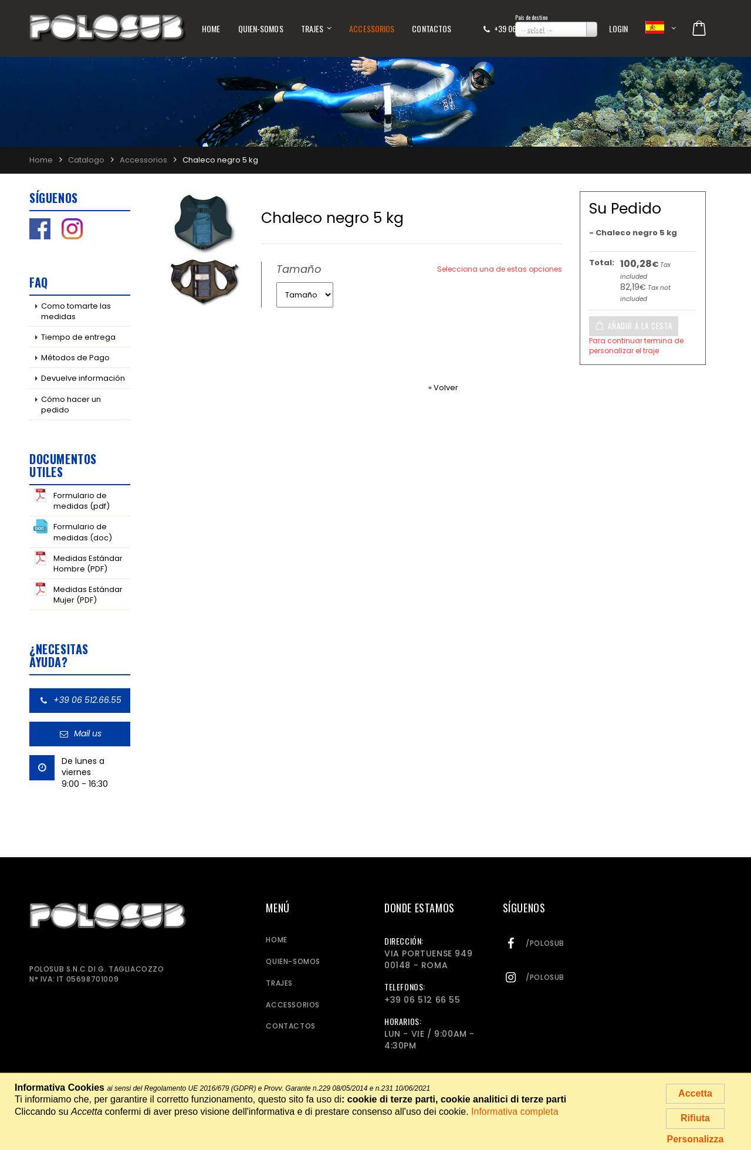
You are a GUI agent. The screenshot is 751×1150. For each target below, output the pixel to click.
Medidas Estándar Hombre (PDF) (78, 562)
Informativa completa (515, 1112)
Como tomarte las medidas (76, 311)
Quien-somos (260, 28)
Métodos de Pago (75, 357)
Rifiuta (695, 1118)
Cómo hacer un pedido (71, 404)
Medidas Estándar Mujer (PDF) (78, 594)
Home (211, 28)
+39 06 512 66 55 (521, 28)
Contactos (431, 28)
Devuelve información (83, 378)
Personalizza (695, 1139)
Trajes (312, 28)
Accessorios (371, 28)
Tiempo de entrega (78, 337)
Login (618, 28)
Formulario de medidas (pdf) (71, 500)
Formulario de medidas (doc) (72, 531)
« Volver (443, 387)
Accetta (695, 1093)
